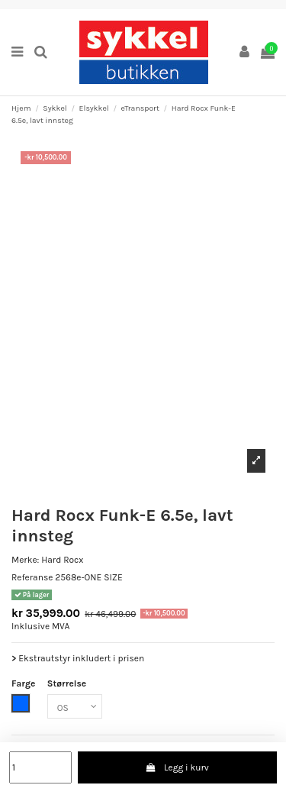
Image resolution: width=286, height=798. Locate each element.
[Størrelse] (74, 706)
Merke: (25, 559)
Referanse (32, 577)
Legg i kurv (177, 767)
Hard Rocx (62, 559)
